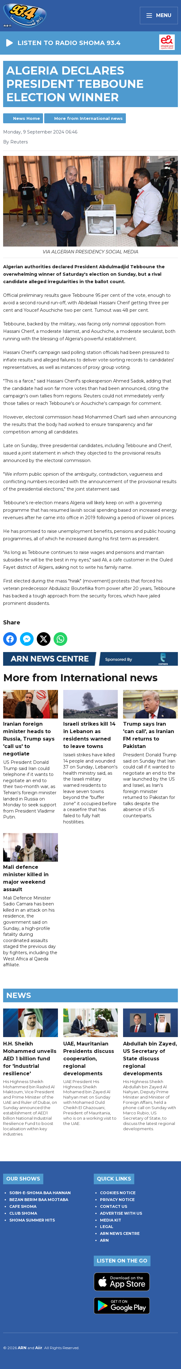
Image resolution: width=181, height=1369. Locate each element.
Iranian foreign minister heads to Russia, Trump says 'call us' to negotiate (30, 723)
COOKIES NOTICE (118, 1192)
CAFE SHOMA (22, 1206)
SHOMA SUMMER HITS (32, 1220)
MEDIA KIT (110, 1220)
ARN (104, 1240)
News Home (26, 118)
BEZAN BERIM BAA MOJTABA (38, 1199)
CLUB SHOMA (23, 1213)
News (18, 995)
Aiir (38, 1347)
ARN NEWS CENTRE (120, 1233)
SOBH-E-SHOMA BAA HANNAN (40, 1192)
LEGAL (106, 1226)
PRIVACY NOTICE (117, 1199)
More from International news (88, 118)
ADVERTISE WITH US (121, 1213)
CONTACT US (113, 1206)
